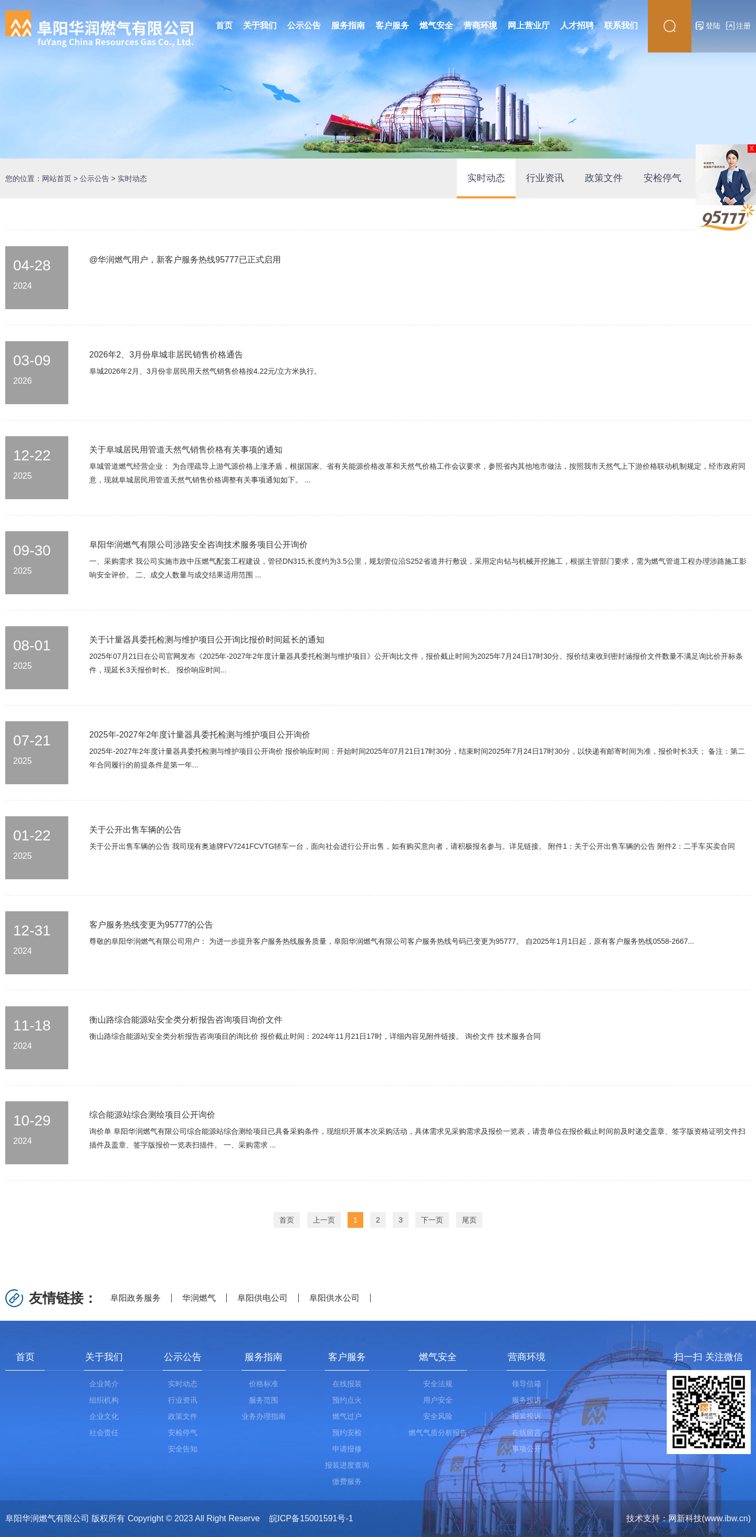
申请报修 (347, 1449)
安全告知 (182, 1449)
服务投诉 (526, 1400)
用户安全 (438, 1400)
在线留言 (526, 1432)
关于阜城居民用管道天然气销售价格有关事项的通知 (185, 449)
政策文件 (604, 178)
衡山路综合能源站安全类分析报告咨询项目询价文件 (185, 1019)
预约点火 (347, 1400)
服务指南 (348, 25)
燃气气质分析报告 (437, 1432)
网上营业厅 (529, 25)
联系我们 (621, 25)
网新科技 (685, 1518)
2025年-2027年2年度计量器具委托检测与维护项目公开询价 (199, 734)
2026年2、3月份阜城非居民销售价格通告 (166, 354)
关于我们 (260, 25)
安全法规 (438, 1384)
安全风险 (438, 1416)
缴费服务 (347, 1481)
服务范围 (263, 1400)
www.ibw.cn (726, 1518)
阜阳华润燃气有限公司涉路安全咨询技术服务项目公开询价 (198, 544)
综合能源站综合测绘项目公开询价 (152, 1114)
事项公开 (526, 1449)
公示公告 (304, 25)
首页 (224, 25)
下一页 (432, 1220)
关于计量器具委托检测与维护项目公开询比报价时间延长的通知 (206, 639)
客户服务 (392, 25)
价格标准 (263, 1384)
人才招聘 (577, 25)
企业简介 (104, 1384)
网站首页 (56, 178)
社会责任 (104, 1432)
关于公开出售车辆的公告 (135, 829)
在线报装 (347, 1384)
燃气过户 (347, 1416)
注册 (743, 26)
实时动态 (486, 178)
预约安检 (347, 1432)
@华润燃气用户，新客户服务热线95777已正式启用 (185, 259)
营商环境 (480, 25)
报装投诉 (526, 1416)
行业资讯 (545, 178)
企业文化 (104, 1416)
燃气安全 (436, 25)
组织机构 (104, 1400)
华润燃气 (199, 1297)
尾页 (469, 1220)
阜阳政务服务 (135, 1297)
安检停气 (662, 178)
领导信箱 (526, 1384)
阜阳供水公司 (334, 1297)
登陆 (713, 26)
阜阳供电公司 (262, 1297)
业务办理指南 (264, 1416)
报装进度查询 (347, 1465)
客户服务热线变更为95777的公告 (151, 924)
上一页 (324, 1220)
